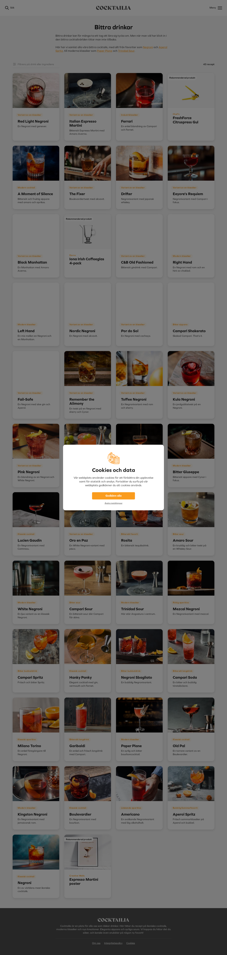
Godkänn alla (113, 495)
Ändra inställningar (113, 503)
